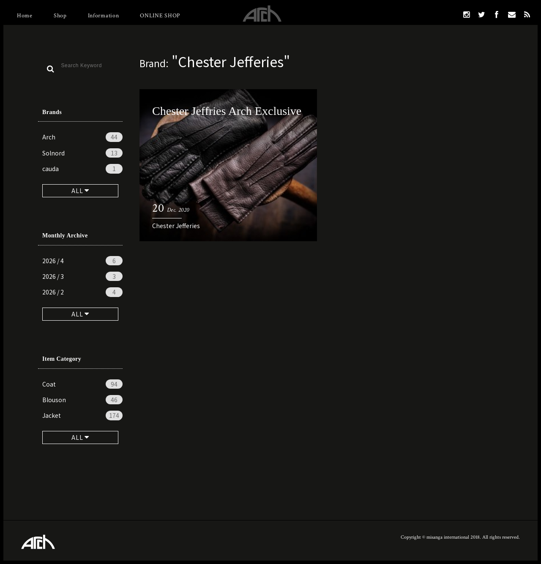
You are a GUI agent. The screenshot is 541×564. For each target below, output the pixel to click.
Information (103, 15)
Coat (82, 384)
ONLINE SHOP (160, 15)
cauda (82, 168)
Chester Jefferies (176, 225)
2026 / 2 (82, 292)
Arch (82, 137)
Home (25, 15)
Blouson (82, 399)
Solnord (82, 153)
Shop (60, 15)
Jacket (82, 415)
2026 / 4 (82, 260)
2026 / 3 (82, 276)
